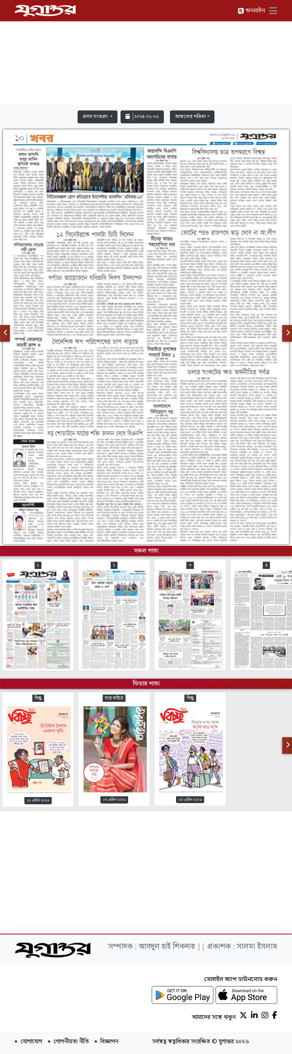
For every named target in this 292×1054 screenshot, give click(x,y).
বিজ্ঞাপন (109, 1041)
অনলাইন (251, 11)
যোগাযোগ (31, 1041)
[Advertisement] (146, 53)
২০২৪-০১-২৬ (142, 117)
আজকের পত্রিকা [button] (190, 117)
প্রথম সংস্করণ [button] (96, 117)
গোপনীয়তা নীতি (71, 1041)
